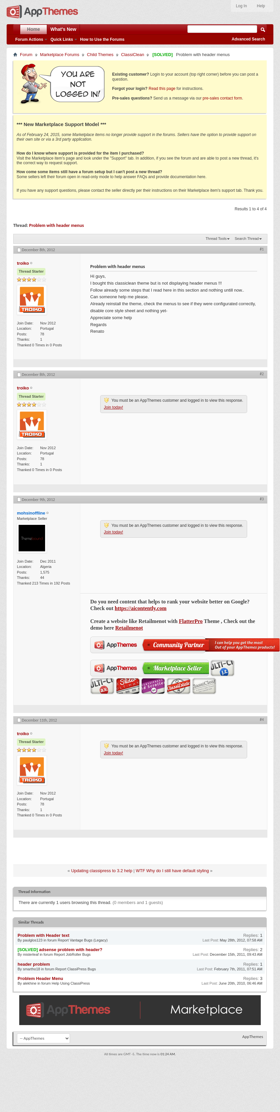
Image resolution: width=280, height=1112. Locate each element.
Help (261, 6)
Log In (241, 6)
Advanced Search (248, 39)
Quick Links (61, 39)
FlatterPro (191, 621)
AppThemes (252, 1036)
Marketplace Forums (59, 54)
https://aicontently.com (141, 608)
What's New (63, 29)
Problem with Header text (43, 935)
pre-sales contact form (222, 98)
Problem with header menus (56, 225)
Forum (26, 54)
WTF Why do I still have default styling (172, 870)
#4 (262, 719)
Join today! (113, 407)
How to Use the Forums (102, 39)
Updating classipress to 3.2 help (101, 870)
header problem (34, 964)
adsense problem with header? (71, 949)
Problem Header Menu (40, 978)
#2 (262, 374)
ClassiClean (132, 54)
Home (33, 29)
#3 (262, 499)
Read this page (162, 88)
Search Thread (247, 239)
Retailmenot (129, 628)
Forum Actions (29, 39)
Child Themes (100, 54)
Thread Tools (216, 239)
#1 (262, 249)
